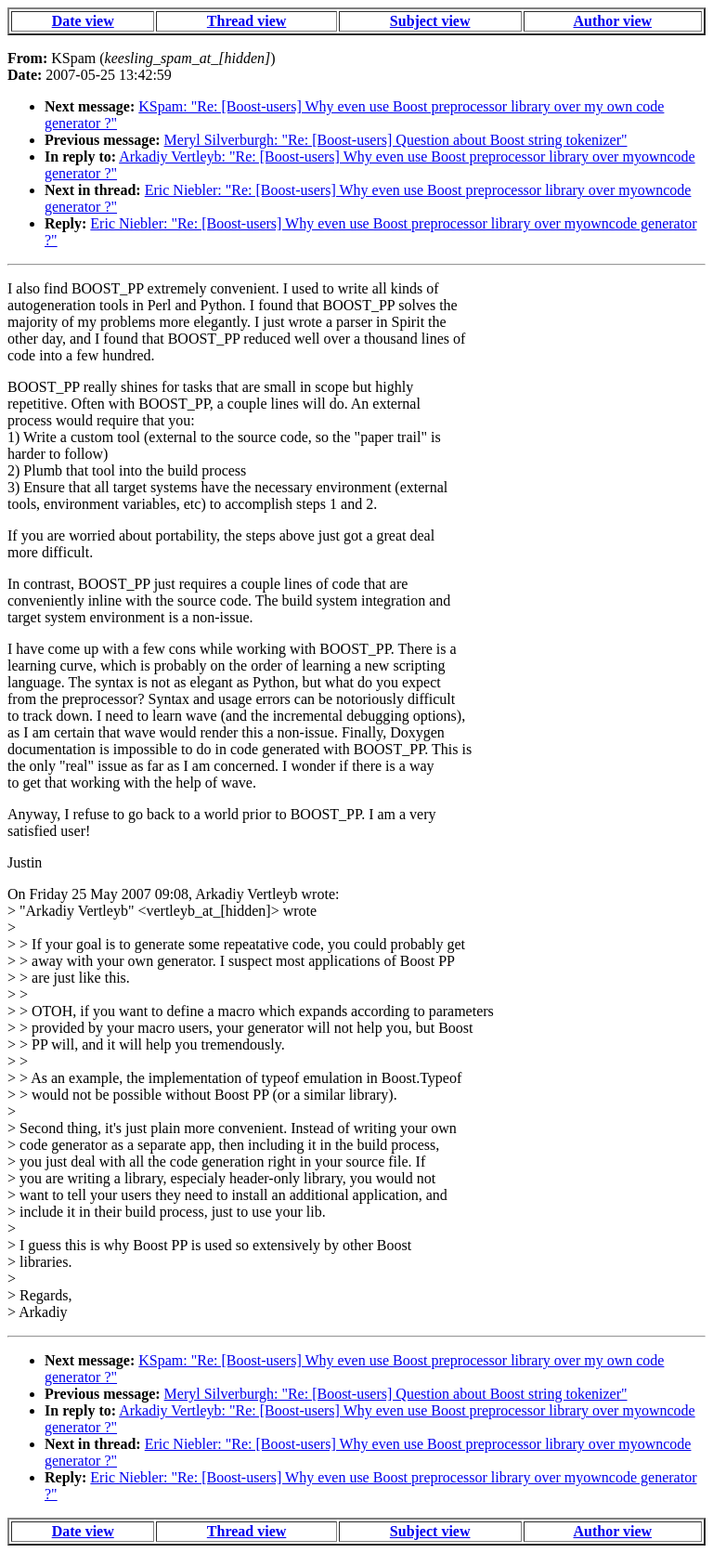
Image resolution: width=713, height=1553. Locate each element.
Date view (83, 21)
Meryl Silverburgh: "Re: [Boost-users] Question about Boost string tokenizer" (396, 140)
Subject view (430, 21)
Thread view (246, 21)
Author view (613, 21)
